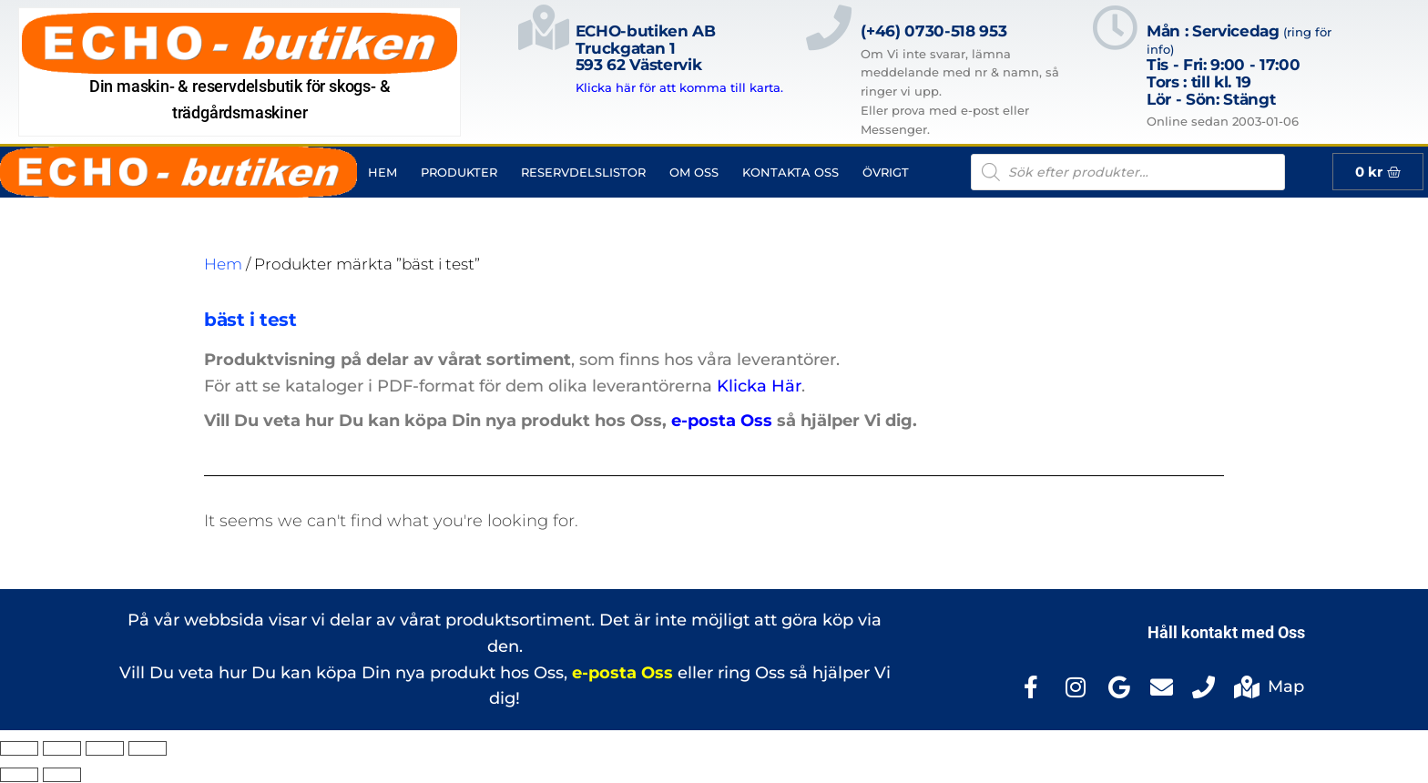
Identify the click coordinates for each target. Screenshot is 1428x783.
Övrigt (885, 172)
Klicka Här (759, 386)
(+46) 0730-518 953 (933, 31)
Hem (382, 172)
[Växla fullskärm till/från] (62, 748)
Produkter (459, 172)
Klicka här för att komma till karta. (679, 87)
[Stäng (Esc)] (147, 748)
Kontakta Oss (790, 172)
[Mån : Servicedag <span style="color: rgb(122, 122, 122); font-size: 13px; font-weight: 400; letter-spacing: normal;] (1114, 68)
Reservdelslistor (583, 172)
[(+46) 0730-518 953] (829, 72)
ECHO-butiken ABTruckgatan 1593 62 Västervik (646, 48)
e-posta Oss (721, 421)
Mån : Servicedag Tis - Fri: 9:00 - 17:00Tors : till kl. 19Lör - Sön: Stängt (1239, 65)
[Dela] (105, 748)
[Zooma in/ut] (19, 748)
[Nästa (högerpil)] (62, 775)
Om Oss (694, 172)
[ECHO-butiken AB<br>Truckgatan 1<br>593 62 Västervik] (543, 51)
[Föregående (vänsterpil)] (19, 775)
